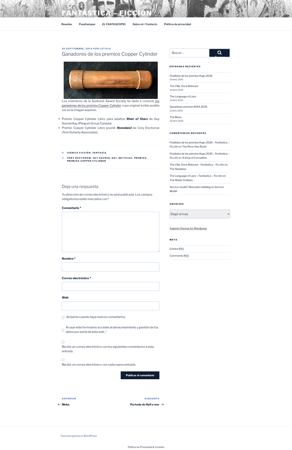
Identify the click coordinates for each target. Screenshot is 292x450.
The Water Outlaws (181, 180)
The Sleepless (178, 168)
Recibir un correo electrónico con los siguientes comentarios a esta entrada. (108, 349)
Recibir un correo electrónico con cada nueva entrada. (99, 364)
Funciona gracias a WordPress (79, 435)
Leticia (105, 48)
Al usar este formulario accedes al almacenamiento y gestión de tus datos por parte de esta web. (112, 330)
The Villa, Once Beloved (184, 86)
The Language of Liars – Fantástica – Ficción (196, 175)
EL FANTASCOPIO (114, 24)
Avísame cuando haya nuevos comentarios (95, 317)
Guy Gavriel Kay (105, 158)
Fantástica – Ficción (107, 13)
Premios (140, 158)
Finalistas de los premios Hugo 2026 (191, 75)
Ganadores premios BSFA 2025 (188, 106)
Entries (177, 248)
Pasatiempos (87, 24)
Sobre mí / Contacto (145, 24)
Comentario (71, 208)
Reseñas (66, 24)
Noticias (125, 158)
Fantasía (100, 152)
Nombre (69, 258)
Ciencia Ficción (79, 152)
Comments (179, 255)
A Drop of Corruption (194, 157)
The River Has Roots (194, 146)
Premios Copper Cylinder (86, 161)
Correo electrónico (76, 278)
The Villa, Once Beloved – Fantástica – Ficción (197, 164)
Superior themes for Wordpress (188, 228)
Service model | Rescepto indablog (190, 186)
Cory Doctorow (79, 158)
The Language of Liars (183, 96)
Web (65, 297)
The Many (176, 117)
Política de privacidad (177, 24)
